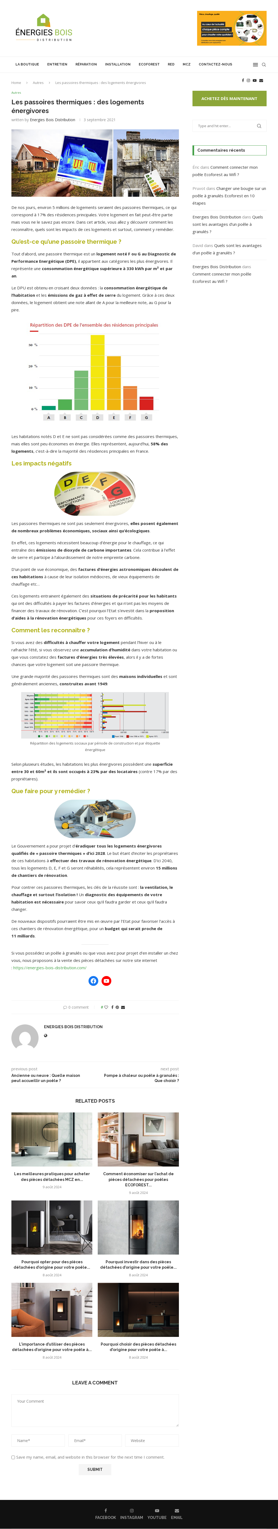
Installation (118, 64)
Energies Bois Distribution (52, 119)
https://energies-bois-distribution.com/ (50, 967)
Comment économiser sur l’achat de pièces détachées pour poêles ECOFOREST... (138, 1179)
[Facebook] (243, 80)
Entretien (57, 64)
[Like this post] (106, 1007)
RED (171, 64)
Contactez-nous (215, 64)
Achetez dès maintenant (229, 98)
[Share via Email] (123, 1007)
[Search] (264, 65)
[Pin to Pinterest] (117, 1007)
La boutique (27, 64)
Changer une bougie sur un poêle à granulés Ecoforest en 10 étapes (229, 196)
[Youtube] (255, 80)
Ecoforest (149, 64)
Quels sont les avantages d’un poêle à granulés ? (227, 224)
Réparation (86, 64)
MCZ (187, 64)
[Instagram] (248, 80)
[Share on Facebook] (112, 1007)
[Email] (261, 80)
